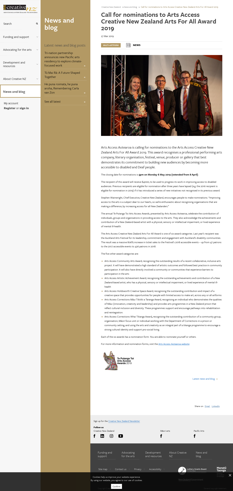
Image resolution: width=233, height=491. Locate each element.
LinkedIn (216, 406)
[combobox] (17, 23)
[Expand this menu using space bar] (37, 36)
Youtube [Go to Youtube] (120, 436)
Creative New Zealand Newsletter (124, 421)
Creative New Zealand (111, 6)
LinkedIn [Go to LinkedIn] (101, 436)
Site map (104, 469)
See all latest (52, 101)
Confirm (116, 486)
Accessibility (157, 469)
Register (9, 108)
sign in (24, 108)
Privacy (139, 469)
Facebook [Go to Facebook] (95, 436)
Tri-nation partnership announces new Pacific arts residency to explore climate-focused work (63, 59)
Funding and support (16, 37)
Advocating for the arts (17, 49)
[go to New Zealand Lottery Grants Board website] (192, 471)
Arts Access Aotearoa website (173, 344)
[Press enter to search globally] (37, 23)
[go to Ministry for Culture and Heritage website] (221, 472)
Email (207, 406)
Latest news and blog (204, 379)
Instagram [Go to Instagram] (111, 436)
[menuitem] (20, 36)
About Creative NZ (14, 79)
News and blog (14, 91)
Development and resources (14, 64)
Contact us (122, 469)
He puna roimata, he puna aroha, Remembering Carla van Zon (61, 88)
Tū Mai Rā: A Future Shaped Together (62, 74)
